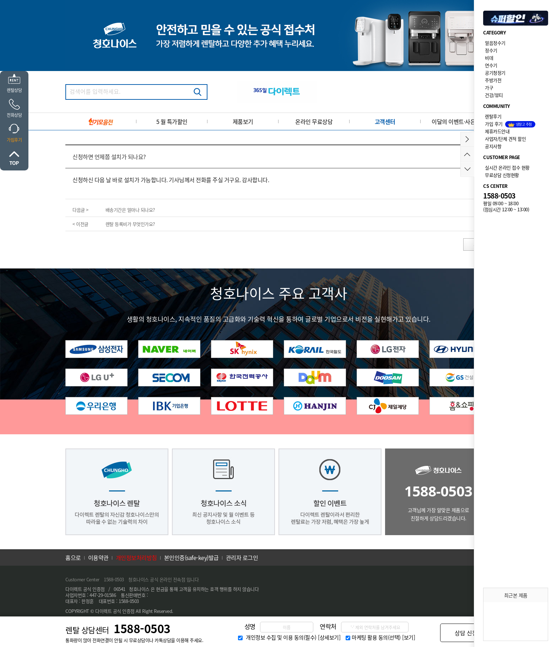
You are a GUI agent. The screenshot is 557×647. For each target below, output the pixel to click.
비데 (489, 57)
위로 (14, 158)
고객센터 (385, 121)
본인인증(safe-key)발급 (191, 557)
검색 (197, 92)
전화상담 (14, 115)
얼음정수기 (495, 42)
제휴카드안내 (497, 131)
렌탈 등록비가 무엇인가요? (130, 224)
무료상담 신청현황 (502, 175)
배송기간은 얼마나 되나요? (130, 209)
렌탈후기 (493, 116)
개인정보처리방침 (136, 557)
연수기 (491, 65)
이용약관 (98, 557)
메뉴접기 (467, 139)
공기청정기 (495, 72)
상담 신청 (466, 633)
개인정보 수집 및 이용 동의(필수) (281, 637)
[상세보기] (329, 637)
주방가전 (493, 80)
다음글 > (80, 209)
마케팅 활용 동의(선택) (376, 637)
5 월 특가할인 (172, 121)
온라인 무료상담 (313, 121)
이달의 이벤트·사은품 (456, 121)
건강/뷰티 (494, 95)
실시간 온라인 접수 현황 (507, 167)
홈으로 (73, 557)
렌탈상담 (14, 90)
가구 (489, 87)
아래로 (467, 169)
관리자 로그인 (242, 557)
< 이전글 (80, 224)
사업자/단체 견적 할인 (505, 138)
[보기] (408, 637)
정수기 (491, 50)
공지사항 (493, 146)
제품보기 (243, 121)
